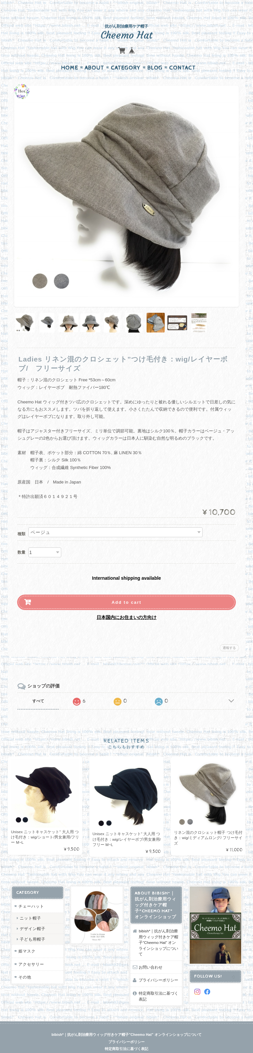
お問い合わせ (150, 954)
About (94, 55)
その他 (24, 964)
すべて (38, 688)
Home (69, 55)
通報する (229, 635)
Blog (154, 55)
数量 (21, 539)
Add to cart (127, 589)
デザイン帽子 (32, 916)
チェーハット (31, 893)
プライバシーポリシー (158, 967)
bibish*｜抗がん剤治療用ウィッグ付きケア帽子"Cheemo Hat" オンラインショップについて (158, 929)
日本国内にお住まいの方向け (126, 604)
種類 (21, 521)
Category (126, 55)
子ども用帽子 (32, 926)
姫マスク (26, 938)
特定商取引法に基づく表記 (158, 983)
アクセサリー (31, 951)
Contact (182, 55)
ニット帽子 (30, 905)
